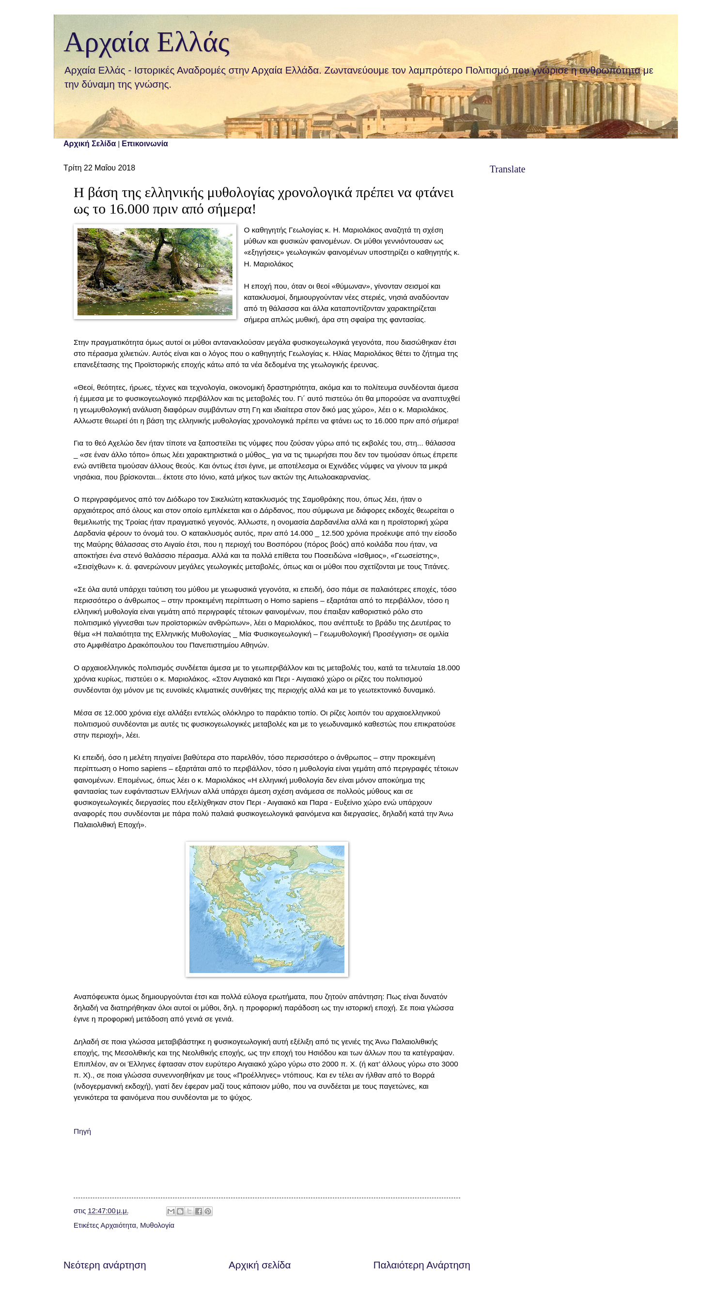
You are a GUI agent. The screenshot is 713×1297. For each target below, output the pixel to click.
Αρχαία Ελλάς (146, 42)
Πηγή (82, 1131)
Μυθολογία (157, 1225)
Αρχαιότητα (118, 1225)
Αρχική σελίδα (260, 1264)
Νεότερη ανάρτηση (104, 1264)
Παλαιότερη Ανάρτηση (421, 1264)
